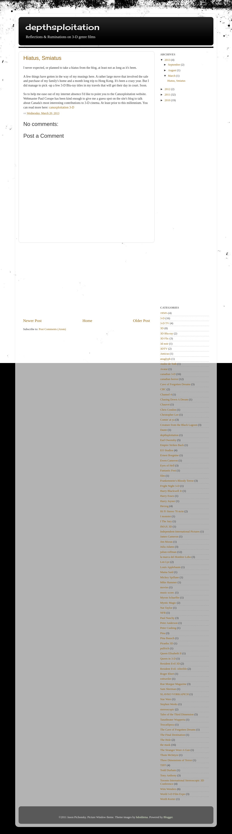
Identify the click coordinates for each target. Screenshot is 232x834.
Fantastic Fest (168, 470)
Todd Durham (168, 770)
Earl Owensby (168, 440)
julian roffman (168, 552)
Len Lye (165, 562)
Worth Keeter (168, 799)
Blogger (168, 817)
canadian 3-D (167, 374)
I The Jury (166, 521)
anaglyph (165, 359)
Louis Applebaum (170, 567)
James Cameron (169, 536)
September (174, 64)
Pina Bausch (167, 638)
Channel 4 (166, 394)
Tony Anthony (168, 775)
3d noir (164, 343)
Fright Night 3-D (169, 486)
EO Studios (166, 450)
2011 (167, 94)
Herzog (164, 506)
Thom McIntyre (169, 755)
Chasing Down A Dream (174, 399)
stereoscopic (167, 709)
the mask (165, 744)
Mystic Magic (168, 602)
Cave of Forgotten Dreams (175, 384)
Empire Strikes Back (172, 445)
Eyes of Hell (167, 465)
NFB (163, 612)
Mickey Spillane (169, 577)
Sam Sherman (168, 689)
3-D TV (164, 323)
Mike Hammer (168, 582)
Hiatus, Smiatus (42, 58)
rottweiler (165, 678)
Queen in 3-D (168, 658)
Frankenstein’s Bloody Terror (177, 480)
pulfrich (164, 648)
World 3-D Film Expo (172, 794)
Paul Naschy (167, 618)
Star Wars (165, 699)
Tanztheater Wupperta (172, 719)
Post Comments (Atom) (52, 329)
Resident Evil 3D (170, 663)
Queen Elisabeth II (170, 653)
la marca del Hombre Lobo (175, 557)
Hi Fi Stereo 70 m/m (172, 511)
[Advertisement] (86, 280)
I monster (165, 516)
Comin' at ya (167, 419)
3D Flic (164, 338)
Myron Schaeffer (169, 597)
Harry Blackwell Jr (171, 491)
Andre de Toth (168, 363)
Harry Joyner (167, 501)
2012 (167, 89)
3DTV (163, 348)
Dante (163, 430)
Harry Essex (167, 496)
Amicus (164, 353)
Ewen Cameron (169, 460)
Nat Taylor (166, 607)
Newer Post (32, 320)
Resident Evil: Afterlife (173, 668)
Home (87, 320)
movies (164, 587)
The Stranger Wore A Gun (175, 750)
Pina (162, 633)
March (172, 75)
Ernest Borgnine (169, 455)
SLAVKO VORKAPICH (174, 694)
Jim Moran (166, 541)
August (172, 70)
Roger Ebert (167, 673)
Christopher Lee (169, 414)
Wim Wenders (168, 789)
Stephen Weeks (169, 704)
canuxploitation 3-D (61, 107)
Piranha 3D (166, 643)
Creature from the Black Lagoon (178, 425)
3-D (162, 318)
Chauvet (165, 404)
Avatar (164, 369)
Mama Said (166, 572)
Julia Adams (167, 546)
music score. (167, 592)
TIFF (163, 765)
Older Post (141, 320)
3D (162, 328)
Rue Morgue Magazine (173, 684)
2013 (167, 59)
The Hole (165, 739)
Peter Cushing (168, 628)
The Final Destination (172, 734)
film (162, 475)
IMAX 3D (166, 526)
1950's (163, 313)
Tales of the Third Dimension (177, 714)
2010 (167, 100)
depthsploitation (62, 27)
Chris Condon (168, 409)
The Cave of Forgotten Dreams (178, 729)
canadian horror (169, 379)
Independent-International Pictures (180, 531)
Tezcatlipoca (167, 724)
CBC (163, 389)
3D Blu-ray (166, 333)
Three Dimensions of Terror (176, 760)
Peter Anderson (169, 623)
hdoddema (142, 817)
